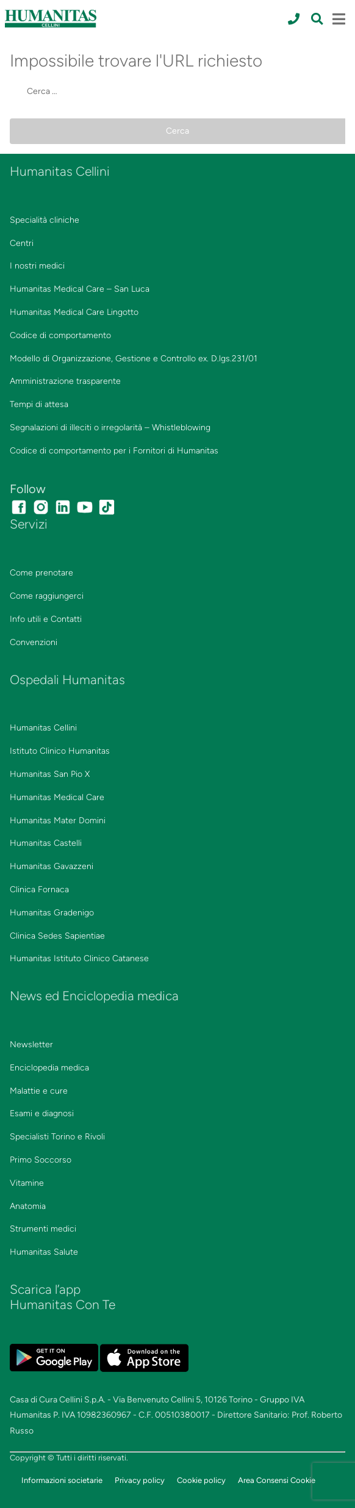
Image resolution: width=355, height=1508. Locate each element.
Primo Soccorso (40, 1160)
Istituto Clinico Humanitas (60, 751)
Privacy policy (140, 1480)
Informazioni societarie (61, 1480)
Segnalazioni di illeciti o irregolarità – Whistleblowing (110, 427)
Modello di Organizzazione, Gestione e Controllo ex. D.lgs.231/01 (133, 358)
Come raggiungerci (47, 596)
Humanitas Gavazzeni (51, 866)
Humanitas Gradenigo (52, 912)
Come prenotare (41, 573)
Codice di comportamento (60, 335)
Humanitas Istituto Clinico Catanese (79, 958)
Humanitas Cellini (43, 728)
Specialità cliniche (44, 220)
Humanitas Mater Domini (58, 820)
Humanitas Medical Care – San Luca (79, 289)
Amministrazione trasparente (65, 381)
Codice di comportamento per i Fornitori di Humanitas (114, 451)
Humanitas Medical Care (57, 797)
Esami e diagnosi (42, 1113)
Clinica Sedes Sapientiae (57, 936)
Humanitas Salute (44, 1252)
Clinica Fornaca (39, 889)
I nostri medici (37, 266)
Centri (22, 243)
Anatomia (28, 1206)
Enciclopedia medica (49, 1067)
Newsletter (31, 1044)
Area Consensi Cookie (276, 1480)
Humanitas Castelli (46, 843)
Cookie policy (201, 1480)
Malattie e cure (39, 1091)
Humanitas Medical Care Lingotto (74, 312)
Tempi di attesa (39, 404)
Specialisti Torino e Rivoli (57, 1136)
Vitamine (27, 1183)
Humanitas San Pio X (50, 774)
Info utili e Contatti (46, 619)
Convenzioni (33, 642)
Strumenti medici (43, 1229)
